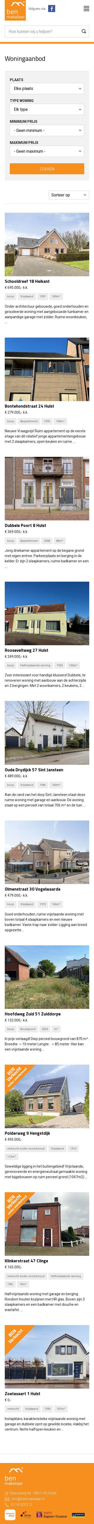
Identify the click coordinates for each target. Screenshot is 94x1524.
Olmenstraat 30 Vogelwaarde (32, 889)
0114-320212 (21, 1505)
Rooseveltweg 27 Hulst (26, 650)
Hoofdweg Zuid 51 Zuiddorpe (33, 1014)
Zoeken (47, 169)
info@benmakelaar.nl (27, 1499)
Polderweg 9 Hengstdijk (27, 1133)
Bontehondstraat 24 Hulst (29, 406)
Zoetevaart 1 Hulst (22, 1393)
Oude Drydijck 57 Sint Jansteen (34, 770)
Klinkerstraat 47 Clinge (26, 1261)
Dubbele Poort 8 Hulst (25, 525)
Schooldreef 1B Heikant (27, 281)
